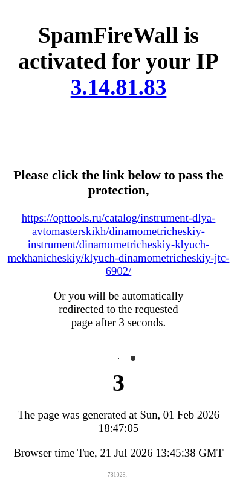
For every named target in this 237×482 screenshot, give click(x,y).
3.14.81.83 (119, 87)
